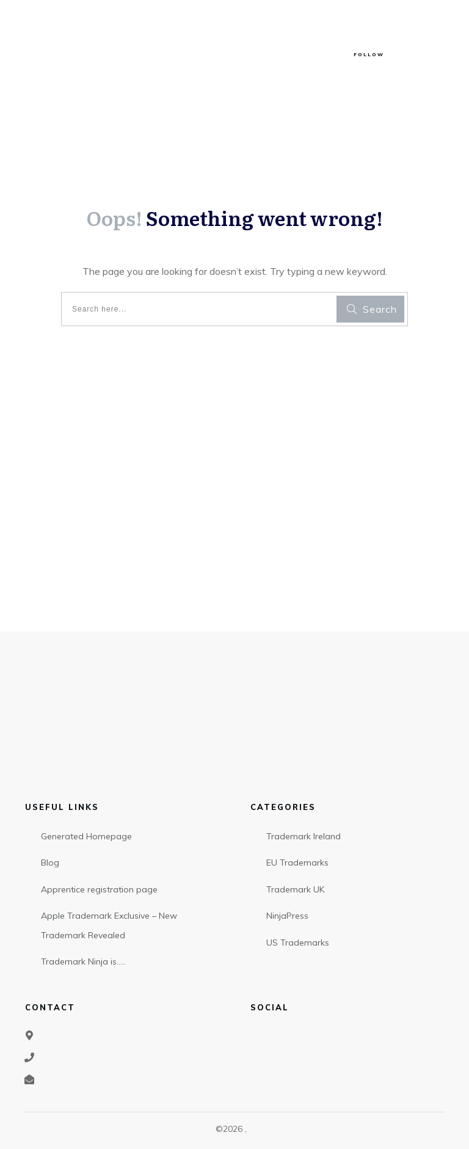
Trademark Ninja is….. (83, 961)
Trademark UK (295, 889)
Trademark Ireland (303, 836)
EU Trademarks (297, 862)
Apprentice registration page (99, 889)
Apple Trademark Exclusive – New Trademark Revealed (109, 925)
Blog (50, 862)
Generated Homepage (86, 836)
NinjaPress (287, 915)
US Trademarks (297, 942)
